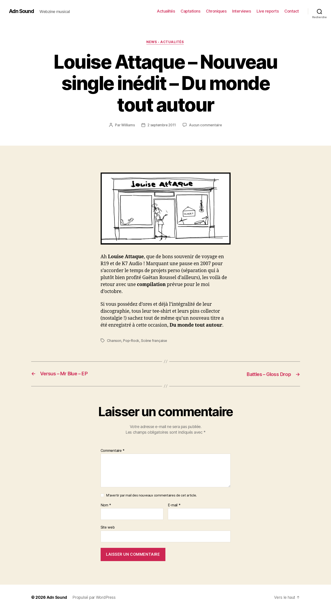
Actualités (166, 11)
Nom (106, 505)
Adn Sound (22, 11)
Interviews (241, 11)
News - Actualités (165, 42)
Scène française (154, 341)
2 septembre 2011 (162, 125)
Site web (108, 527)
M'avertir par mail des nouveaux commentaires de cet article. (151, 495)
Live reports (268, 11)
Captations (190, 11)
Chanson (114, 341)
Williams (127, 125)
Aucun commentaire (206, 125)
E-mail (174, 505)
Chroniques (216, 11)
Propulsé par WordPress (94, 597)
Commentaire (113, 451)
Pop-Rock (131, 341)
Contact (291, 11)
